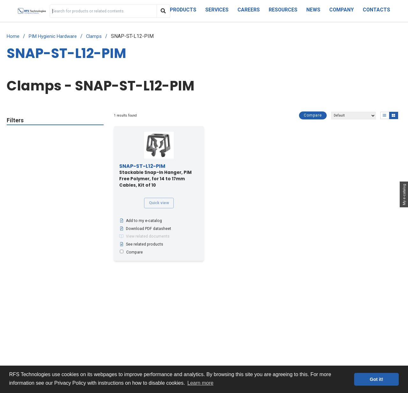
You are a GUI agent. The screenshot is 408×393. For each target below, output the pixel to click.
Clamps (94, 36)
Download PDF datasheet (145, 228)
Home (13, 36)
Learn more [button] (200, 383)
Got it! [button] (376, 379)
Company (341, 10)
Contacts (376, 10)
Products (183, 10)
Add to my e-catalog (140, 220)
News (313, 10)
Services (217, 10)
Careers (248, 10)
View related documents (144, 236)
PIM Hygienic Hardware (53, 36)
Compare (313, 115)
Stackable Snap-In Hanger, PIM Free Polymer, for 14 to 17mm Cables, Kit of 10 (155, 175)
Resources (283, 10)
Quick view (159, 203)
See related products (141, 244)
